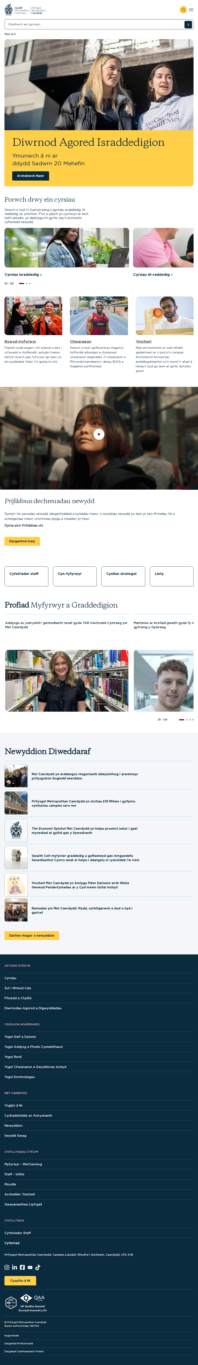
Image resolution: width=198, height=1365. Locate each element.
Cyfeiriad (11, 1243)
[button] (21, 283)
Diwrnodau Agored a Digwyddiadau (32, 1008)
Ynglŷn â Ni (13, 1105)
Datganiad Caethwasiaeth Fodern (24, 1351)
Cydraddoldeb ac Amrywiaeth (28, 1115)
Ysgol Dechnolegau (19, 1077)
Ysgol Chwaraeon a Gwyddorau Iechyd (35, 1067)
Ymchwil (143, 341)
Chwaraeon (80, 341)
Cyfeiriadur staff (24, 574)
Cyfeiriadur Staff (17, 1233)
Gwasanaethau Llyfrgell (23, 1204)
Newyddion (13, 1125)
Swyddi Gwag (15, 1136)
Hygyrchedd (11, 1335)
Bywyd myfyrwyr (20, 341)
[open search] (183, 10)
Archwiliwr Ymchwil (19, 1194)
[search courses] (188, 24)
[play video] (99, 438)
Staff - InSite (14, 1174)
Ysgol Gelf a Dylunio (20, 1037)
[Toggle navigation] (191, 10)
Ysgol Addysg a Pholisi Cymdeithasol (33, 1047)
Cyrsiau (10, 978)
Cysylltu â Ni (20, 1281)
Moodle (10, 1184)
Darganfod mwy (22, 541)
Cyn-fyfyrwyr (70, 574)
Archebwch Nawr (30, 176)
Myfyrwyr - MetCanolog (23, 1164)
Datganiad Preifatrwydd (18, 1343)
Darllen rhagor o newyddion (31, 935)
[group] (66, 253)
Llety (159, 574)
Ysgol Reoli (13, 1057)
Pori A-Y (10, 34)
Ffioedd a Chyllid (17, 998)
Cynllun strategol (121, 574)
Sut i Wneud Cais (17, 988)
